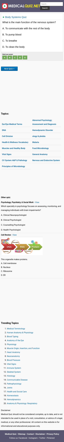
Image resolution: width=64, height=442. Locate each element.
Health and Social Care (17, 391)
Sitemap (21, 434)
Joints (9, 388)
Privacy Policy (53, 434)
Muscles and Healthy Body (13, 148)
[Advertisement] (32, 91)
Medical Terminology (16, 328)
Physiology (11, 344)
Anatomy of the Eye (15, 340)
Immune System (14, 368)
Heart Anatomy (13, 352)
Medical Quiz (10, 434)
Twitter (42, 438)
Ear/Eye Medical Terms (12, 124)
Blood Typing (12, 336)
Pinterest (51, 438)
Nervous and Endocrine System (46, 160)
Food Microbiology (40, 148)
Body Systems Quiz (16, 17)
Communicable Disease (17, 380)
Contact (30, 434)
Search (45, 8)
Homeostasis (13, 395)
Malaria (35, 142)
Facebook (23, 438)
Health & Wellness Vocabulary (15, 142)
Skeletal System (14, 372)
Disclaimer (40, 434)
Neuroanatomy (13, 356)
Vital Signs (6, 154)
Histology (11, 376)
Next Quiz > (9, 69)
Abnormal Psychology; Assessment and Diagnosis (44, 122)
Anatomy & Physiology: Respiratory (22, 403)
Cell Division (7, 136)
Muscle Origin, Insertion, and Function (23, 348)
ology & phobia (38, 136)
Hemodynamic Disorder (42, 130)
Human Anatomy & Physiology (20, 332)
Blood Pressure (13, 360)
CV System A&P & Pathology (14, 160)
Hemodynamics (14, 399)
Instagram (33, 438)
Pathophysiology (14, 384)
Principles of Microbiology (13, 166)
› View (36, 202)
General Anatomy (39, 154)
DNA (4, 130)
